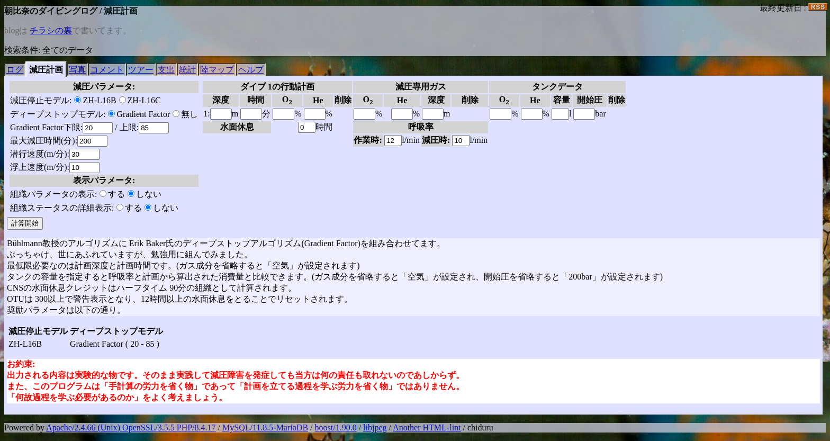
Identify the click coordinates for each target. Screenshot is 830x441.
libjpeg (374, 427)
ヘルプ (251, 69)
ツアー (141, 69)
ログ (14, 69)
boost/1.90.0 (336, 427)
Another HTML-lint (427, 427)
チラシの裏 (51, 30)
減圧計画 (46, 69)
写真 (77, 69)
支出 (166, 69)
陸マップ (217, 69)
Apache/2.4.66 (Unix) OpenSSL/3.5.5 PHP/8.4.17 (130, 427)
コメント (107, 69)
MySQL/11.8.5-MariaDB (265, 427)
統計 (187, 69)
